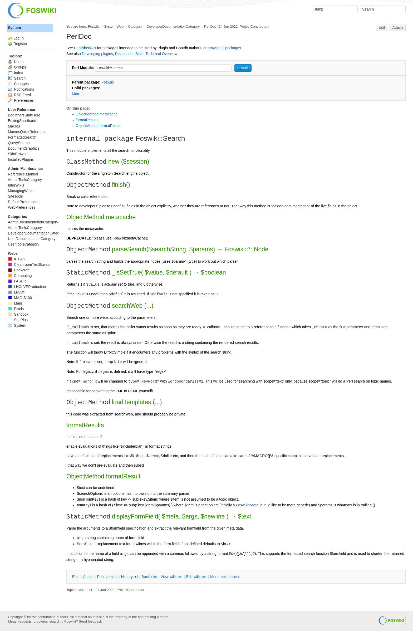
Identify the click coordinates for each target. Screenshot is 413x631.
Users (15, 62)
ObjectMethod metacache (97, 114)
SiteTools (15, 196)
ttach (88, 577)
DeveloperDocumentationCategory (173, 26)
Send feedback (90, 621)
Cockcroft (19, 270)
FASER (17, 281)
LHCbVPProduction (27, 287)
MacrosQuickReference (27, 132)
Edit (382, 27)
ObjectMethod (85, 217)
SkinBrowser (18, 154)
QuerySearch (19, 143)
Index (15, 73)
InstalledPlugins (21, 159)
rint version (107, 577)
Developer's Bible (129, 54)
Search (17, 78)
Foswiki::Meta (247, 505)
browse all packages (224, 48)
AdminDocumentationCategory (33, 222)
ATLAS (16, 259)
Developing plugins (97, 54)
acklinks (149, 577)
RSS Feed (19, 95)
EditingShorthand (22, 121)
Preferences (21, 100)
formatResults (87, 120)
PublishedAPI (85, 48)
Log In (18, 38)
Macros (14, 126)
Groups (17, 67)
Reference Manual (23, 174)
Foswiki (94, 26)
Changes (18, 84)
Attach (397, 27)
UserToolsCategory (23, 244)
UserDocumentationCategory (32, 239)
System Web (114, 26)
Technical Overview (162, 54)
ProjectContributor (254, 26)
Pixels (16, 309)
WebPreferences (21, 207)
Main (15, 303)
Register (20, 44)
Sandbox (18, 314)
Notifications (21, 89)
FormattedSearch (22, 137)
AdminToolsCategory (25, 180)
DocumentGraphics (24, 148)
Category (135, 26)
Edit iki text (196, 577)
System (14, 28)
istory (127, 577)
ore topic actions (225, 577)
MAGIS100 (20, 298)
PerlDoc (210, 26)
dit (76, 577)
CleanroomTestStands (29, 264)
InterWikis (16, 185)
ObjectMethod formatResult (98, 126)
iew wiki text (172, 577)
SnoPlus (18, 320)
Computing (20, 275)
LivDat (16, 292)
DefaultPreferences (24, 202)
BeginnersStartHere (24, 115)
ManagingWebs (20, 191)
